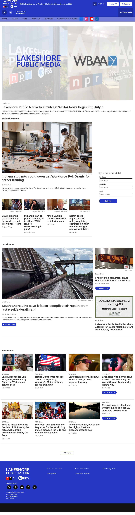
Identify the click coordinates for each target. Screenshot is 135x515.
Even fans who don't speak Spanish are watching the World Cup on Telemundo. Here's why (117, 384)
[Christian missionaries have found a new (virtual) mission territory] (84, 365)
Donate (128, 5)
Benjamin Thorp (7, 230)
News (24, 22)
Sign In (101, 5)
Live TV (113, 5)
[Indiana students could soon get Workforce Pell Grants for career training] (47, 150)
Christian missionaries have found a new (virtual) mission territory (84, 383)
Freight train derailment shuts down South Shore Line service (112, 282)
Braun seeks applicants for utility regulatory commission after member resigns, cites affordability (79, 226)
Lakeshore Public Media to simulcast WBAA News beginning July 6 (52, 110)
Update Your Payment (67, 22)
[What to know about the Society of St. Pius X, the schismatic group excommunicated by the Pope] (17, 413)
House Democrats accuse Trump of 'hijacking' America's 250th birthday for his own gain (49, 384)
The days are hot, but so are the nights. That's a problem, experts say (84, 430)
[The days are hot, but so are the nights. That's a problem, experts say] (84, 413)
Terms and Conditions (82, 472)
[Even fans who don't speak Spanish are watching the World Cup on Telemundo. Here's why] (117, 365)
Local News (6, 106)
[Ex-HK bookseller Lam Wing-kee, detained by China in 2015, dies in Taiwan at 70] (17, 365)
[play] (4, 15)
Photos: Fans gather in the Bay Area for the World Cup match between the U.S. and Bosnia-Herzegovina (50, 432)
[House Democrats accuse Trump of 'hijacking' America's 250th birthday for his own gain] (50, 365)
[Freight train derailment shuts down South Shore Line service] (114, 261)
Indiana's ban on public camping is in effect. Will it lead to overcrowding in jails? (34, 226)
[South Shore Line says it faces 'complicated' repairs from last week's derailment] (47, 276)
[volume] (11, 15)
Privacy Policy (51, 477)
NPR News (5, 377)
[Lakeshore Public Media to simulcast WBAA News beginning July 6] (67, 66)
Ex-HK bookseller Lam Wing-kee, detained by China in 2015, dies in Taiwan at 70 (14, 384)
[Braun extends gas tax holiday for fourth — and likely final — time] (12, 208)
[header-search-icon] (95, 5)
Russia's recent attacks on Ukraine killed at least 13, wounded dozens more (116, 411)
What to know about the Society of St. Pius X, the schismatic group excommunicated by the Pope (15, 433)
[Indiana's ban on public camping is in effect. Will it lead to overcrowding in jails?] (34, 208)
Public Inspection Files (54, 472)
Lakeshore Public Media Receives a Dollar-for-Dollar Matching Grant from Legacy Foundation (114, 330)
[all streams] (125, 15)
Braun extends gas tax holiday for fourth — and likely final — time (11, 223)
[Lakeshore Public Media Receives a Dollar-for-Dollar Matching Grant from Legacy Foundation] (114, 310)
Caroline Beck (6, 188)
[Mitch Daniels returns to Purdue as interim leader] (57, 208)
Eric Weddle (51, 227)
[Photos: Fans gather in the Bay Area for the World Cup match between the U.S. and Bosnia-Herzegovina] (50, 413)
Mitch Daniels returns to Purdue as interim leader (56, 222)
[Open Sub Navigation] (9, 22)
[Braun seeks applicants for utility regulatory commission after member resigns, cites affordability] (79, 208)
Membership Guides (109, 472)
